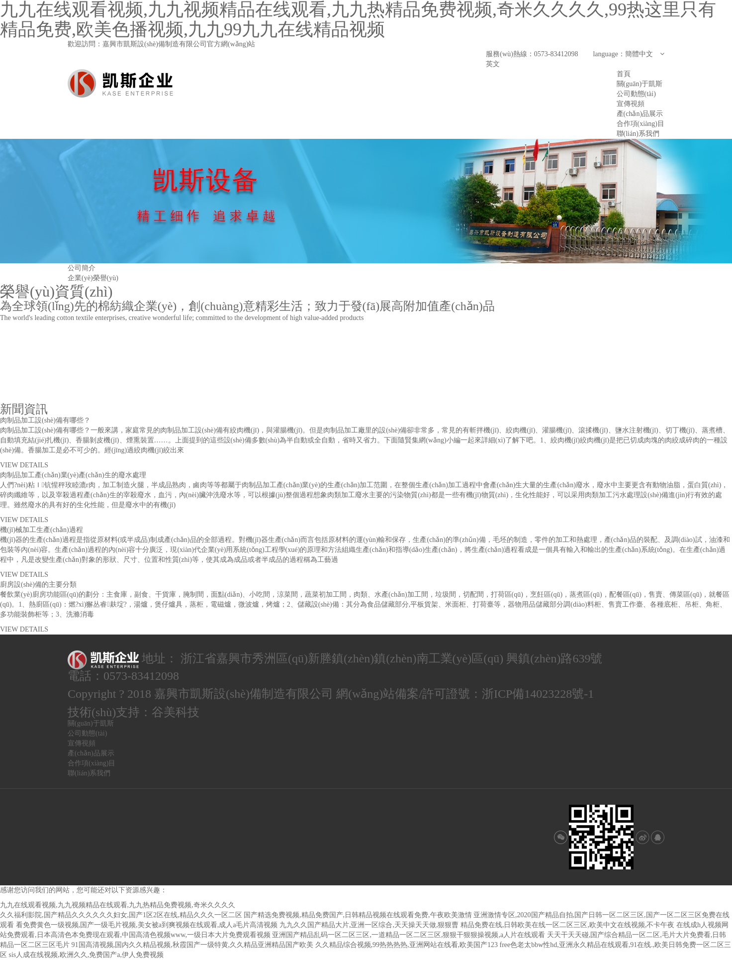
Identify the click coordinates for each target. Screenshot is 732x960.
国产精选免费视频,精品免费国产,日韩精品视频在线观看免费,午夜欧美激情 (358, 915)
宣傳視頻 (630, 103)
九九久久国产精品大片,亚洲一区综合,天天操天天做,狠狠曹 (369, 925)
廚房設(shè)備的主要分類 (38, 584)
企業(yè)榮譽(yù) (93, 278)
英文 (493, 64)
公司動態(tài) (636, 94)
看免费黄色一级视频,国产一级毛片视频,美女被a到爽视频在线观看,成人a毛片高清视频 (147, 925)
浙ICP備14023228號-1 (538, 693)
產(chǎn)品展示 (640, 113)
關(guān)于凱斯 (640, 84)
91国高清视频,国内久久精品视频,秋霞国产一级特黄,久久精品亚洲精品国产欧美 (193, 945)
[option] (366, 201)
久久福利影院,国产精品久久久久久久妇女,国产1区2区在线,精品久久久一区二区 (121, 915)
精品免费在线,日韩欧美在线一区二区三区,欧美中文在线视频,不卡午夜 (567, 925)
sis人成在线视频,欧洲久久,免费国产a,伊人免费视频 (86, 955)
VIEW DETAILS (24, 465)
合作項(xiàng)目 (640, 123)
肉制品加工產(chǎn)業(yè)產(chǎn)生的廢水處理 (73, 475)
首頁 (624, 74)
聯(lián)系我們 (638, 133)
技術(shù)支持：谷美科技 (133, 712)
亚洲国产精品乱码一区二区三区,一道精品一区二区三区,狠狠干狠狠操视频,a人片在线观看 (408, 935)
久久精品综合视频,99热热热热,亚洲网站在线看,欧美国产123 (406, 945)
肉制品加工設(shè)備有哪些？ (45, 420)
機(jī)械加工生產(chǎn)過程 (41, 529)
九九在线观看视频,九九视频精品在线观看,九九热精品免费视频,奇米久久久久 (117, 905)
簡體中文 (644, 54)
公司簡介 (81, 268)
